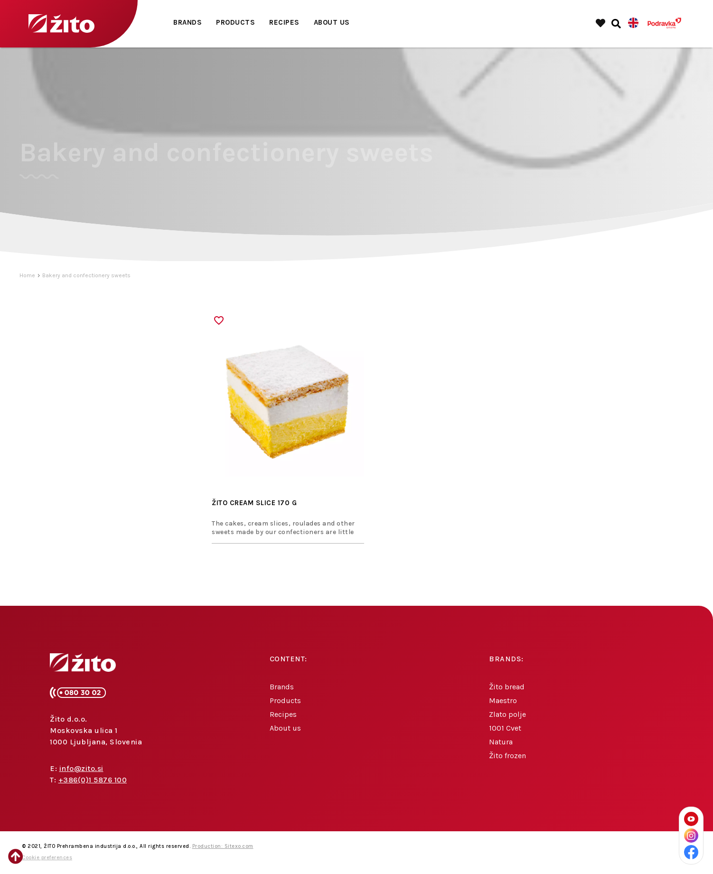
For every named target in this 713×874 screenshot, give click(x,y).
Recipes (284, 22)
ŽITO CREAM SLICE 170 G (254, 502)
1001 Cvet (505, 728)
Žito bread (507, 686)
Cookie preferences (47, 858)
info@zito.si (81, 768)
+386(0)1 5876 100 (92, 779)
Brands (187, 22)
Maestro (503, 700)
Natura (501, 741)
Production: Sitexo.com (222, 846)
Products (235, 22)
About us (332, 22)
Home (27, 275)
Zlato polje (507, 714)
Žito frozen (507, 755)
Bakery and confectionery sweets (86, 275)
